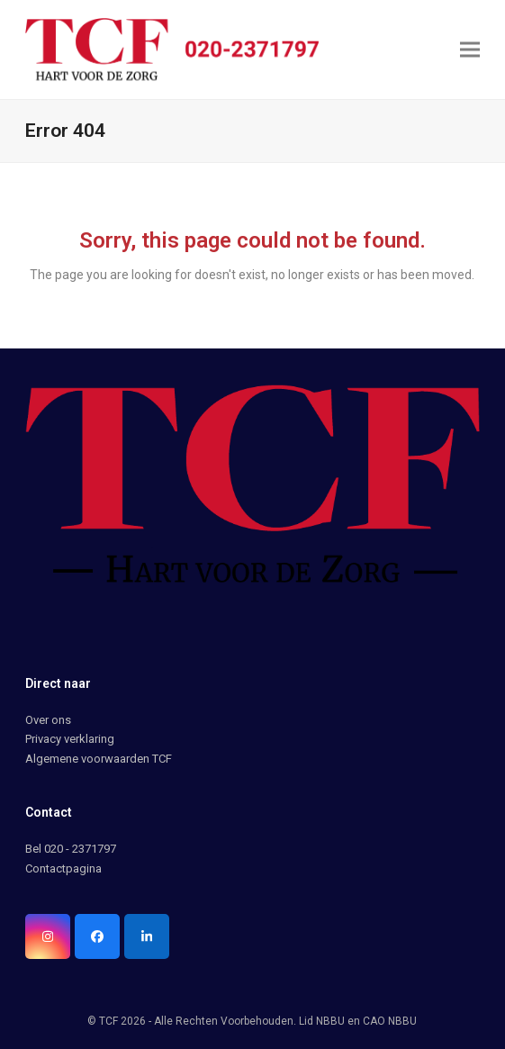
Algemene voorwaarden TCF (98, 758)
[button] (470, 49)
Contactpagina (63, 868)
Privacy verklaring (69, 739)
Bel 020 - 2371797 (70, 848)
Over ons (48, 720)
